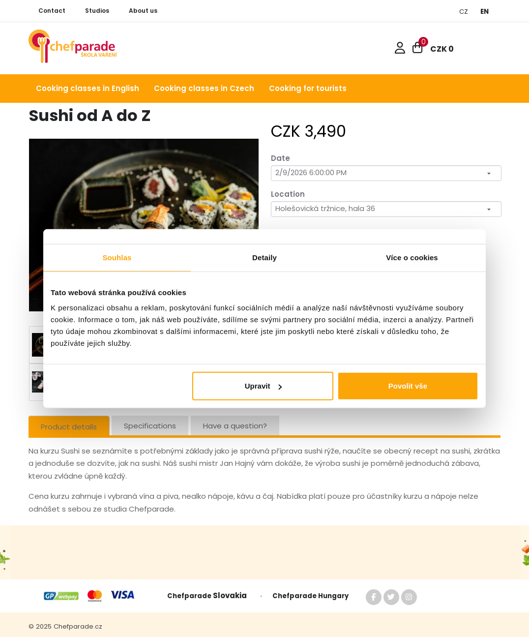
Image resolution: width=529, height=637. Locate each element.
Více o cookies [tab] (412, 257)
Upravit (263, 386)
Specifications (150, 426)
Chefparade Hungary (310, 596)
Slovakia (232, 595)
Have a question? (235, 426)
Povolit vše (407, 386)
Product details (69, 427)
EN (484, 11)
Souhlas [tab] (116, 257)
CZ (463, 11)
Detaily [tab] (264, 257)
